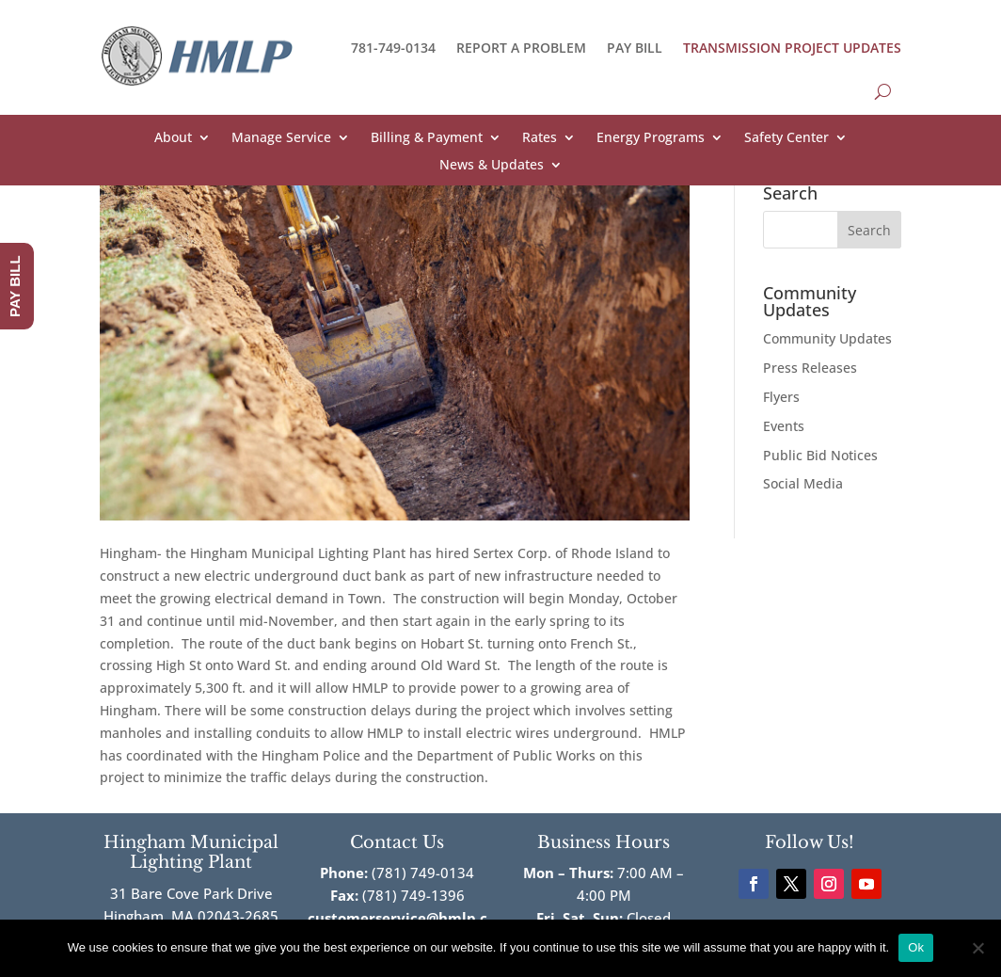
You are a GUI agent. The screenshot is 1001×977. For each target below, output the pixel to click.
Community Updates (827, 338)
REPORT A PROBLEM (521, 47)
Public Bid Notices (820, 455)
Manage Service (281, 138)
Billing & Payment (427, 138)
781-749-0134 (393, 47)
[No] (977, 947)
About (173, 138)
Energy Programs (650, 138)
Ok (916, 947)
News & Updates (491, 165)
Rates (539, 138)
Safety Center (786, 138)
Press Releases (810, 367)
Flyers (781, 397)
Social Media (803, 483)
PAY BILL (634, 47)
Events (783, 426)
